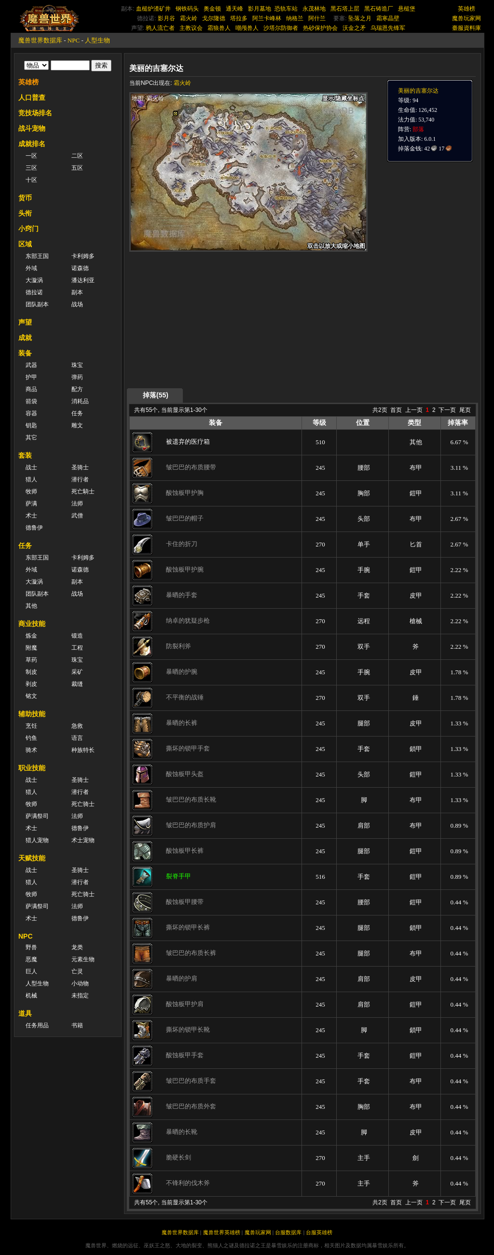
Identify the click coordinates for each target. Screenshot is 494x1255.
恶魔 (31, 959)
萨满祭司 (37, 816)
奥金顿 (212, 8)
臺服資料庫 (466, 28)
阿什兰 (317, 18)
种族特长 (83, 750)
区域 (25, 244)
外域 (31, 268)
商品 (31, 389)
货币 (25, 198)
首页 (396, 410)
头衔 (25, 213)
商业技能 (31, 624)
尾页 (465, 410)
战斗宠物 (31, 128)
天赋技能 (31, 858)
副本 (77, 292)
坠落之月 (359, 18)
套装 (25, 455)
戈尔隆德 (213, 18)
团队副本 (37, 304)
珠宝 (77, 365)
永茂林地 (314, 8)
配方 (77, 389)
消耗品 (80, 401)
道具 (25, 1013)
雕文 (77, 425)
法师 (77, 503)
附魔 (31, 647)
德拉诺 (34, 292)
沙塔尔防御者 (280, 28)
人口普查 (31, 97)
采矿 (77, 671)
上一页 (414, 410)
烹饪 (31, 726)
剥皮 (31, 684)
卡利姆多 (83, 256)
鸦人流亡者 (160, 28)
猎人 (31, 479)
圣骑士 (80, 467)
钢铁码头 (187, 8)
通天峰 (234, 8)
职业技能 (31, 768)
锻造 (77, 635)
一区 (31, 155)
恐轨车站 (286, 8)
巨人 (31, 971)
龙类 (77, 947)
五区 (77, 167)
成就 (25, 337)
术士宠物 (83, 840)
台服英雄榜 (319, 1232)
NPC (74, 40)
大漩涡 (34, 280)
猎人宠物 (37, 840)
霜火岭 (188, 18)
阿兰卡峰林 (266, 18)
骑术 (31, 750)
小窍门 (28, 228)
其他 (31, 605)
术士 (31, 515)
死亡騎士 (83, 491)
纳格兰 (294, 18)
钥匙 (31, 425)
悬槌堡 (406, 8)
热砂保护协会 (320, 28)
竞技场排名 (35, 113)
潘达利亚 (83, 280)
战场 (77, 304)
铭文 (31, 696)
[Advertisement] (220, 319)
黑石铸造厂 (378, 8)
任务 (77, 413)
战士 (31, 467)
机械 (31, 995)
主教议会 (191, 28)
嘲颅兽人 (247, 28)
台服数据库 (288, 1232)
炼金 (31, 635)
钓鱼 (31, 738)
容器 (31, 413)
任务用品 (37, 1025)
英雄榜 (466, 8)
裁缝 (77, 684)
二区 (77, 155)
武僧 (77, 515)
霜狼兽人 (219, 28)
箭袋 (31, 401)
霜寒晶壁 (387, 18)
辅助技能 (31, 714)
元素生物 (83, 959)
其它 (31, 437)
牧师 (31, 491)
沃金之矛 (354, 28)
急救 (77, 726)
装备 (25, 353)
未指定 (80, 995)
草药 (31, 659)
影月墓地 (259, 8)
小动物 (80, 983)
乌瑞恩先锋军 (387, 28)
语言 (77, 738)
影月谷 (166, 18)
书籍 (77, 1025)
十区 (31, 180)
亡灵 (77, 971)
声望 (25, 322)
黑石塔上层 (344, 8)
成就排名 (31, 144)
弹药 (77, 377)
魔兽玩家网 (466, 18)
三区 (31, 167)
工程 (77, 647)
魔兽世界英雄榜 (221, 1232)
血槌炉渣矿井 (153, 8)
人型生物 (97, 40)
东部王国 (37, 256)
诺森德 (80, 268)
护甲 (31, 377)
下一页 (447, 410)
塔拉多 (238, 18)
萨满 (31, 503)
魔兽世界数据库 (40, 40)
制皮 (31, 671)
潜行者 (80, 479)
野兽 (31, 947)
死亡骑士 (83, 804)
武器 (31, 365)
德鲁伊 (34, 527)
